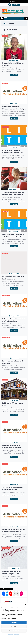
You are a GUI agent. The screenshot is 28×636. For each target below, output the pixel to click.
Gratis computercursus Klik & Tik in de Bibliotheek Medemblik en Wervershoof (13, 236)
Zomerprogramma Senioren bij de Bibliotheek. (13, 362)
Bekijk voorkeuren (14, 630)
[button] (26, 605)
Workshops (5, 127)
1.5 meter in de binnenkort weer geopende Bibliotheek (13, 488)
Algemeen (5, 36)
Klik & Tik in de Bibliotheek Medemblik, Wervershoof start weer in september (12, 152)
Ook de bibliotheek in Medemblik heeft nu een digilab (13, 278)
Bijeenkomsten (6, 295)
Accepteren (14, 622)
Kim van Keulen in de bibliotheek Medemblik (13, 64)
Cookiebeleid (10, 634)
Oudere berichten (7, 589)
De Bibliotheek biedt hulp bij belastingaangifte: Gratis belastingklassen (11, 573)
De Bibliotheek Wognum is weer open (13, 404)
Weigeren (14, 626)
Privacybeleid (16, 634)
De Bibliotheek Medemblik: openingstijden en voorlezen (11, 446)
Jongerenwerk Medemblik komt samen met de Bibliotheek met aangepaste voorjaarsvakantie (13, 194)
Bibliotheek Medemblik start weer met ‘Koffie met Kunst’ (13, 320)
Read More (14, 74)
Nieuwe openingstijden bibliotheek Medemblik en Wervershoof (13, 531)
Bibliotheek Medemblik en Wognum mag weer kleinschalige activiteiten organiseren (13, 108)
